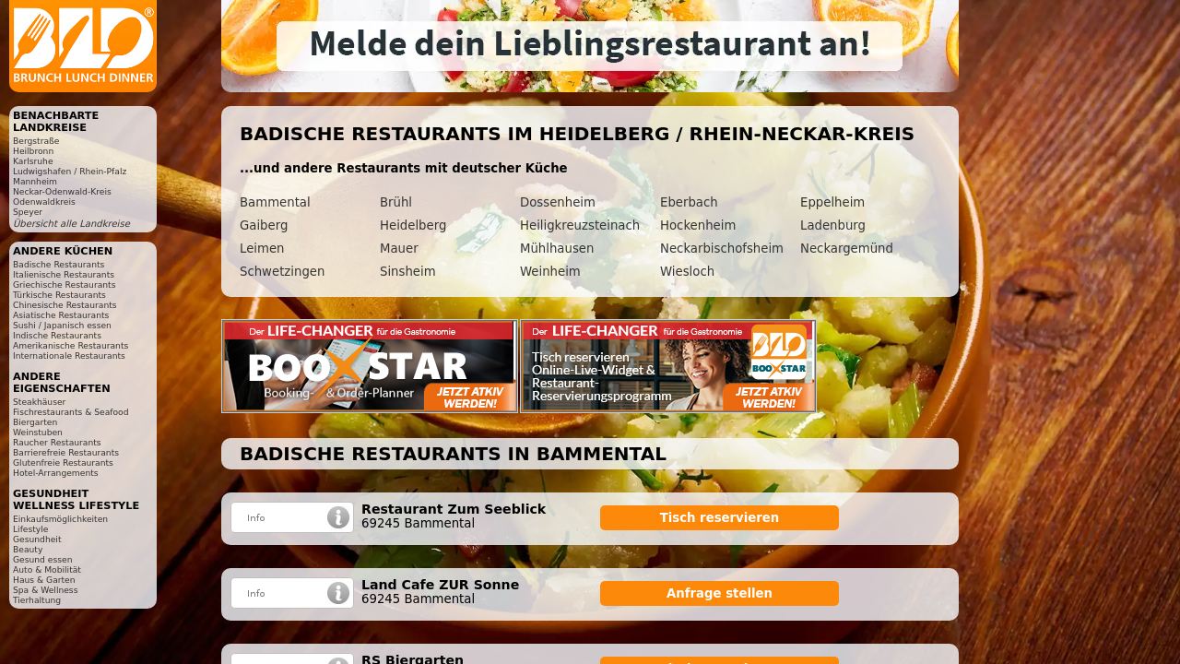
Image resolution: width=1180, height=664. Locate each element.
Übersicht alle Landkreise (71, 224)
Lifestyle (30, 529)
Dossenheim (558, 202)
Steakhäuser (39, 402)
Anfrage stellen (720, 593)
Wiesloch (687, 272)
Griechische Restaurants (64, 284)
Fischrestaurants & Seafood (71, 412)
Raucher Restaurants (57, 442)
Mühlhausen (557, 248)
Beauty (27, 549)
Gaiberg (264, 225)
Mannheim (35, 181)
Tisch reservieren (720, 518)
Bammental (275, 202)
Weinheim (550, 272)
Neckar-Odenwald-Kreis (62, 191)
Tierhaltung (37, 600)
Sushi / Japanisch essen (62, 325)
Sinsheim (408, 272)
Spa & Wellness (45, 590)
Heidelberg (413, 225)
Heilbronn (33, 151)
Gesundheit (37, 539)
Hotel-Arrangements (56, 473)
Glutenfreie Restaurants (63, 462)
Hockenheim (698, 225)
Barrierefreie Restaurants (66, 452)
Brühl (396, 202)
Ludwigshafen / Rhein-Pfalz (69, 171)
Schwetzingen (282, 272)
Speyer (27, 212)
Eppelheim (832, 202)
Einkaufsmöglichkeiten (60, 519)
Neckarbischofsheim (722, 248)
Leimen (262, 248)
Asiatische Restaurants (61, 315)
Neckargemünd (846, 248)
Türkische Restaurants (59, 295)
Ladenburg (833, 225)
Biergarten (35, 422)
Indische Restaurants (57, 335)
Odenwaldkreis (44, 201)
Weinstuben (38, 432)
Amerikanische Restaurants (70, 345)
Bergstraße (36, 141)
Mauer (399, 248)
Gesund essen (42, 559)
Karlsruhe (33, 161)
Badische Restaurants (58, 264)
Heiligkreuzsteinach (580, 225)
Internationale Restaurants (69, 355)
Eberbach (689, 202)
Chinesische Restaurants (65, 305)
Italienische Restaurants (63, 274)
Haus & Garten (44, 580)
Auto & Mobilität (47, 569)
